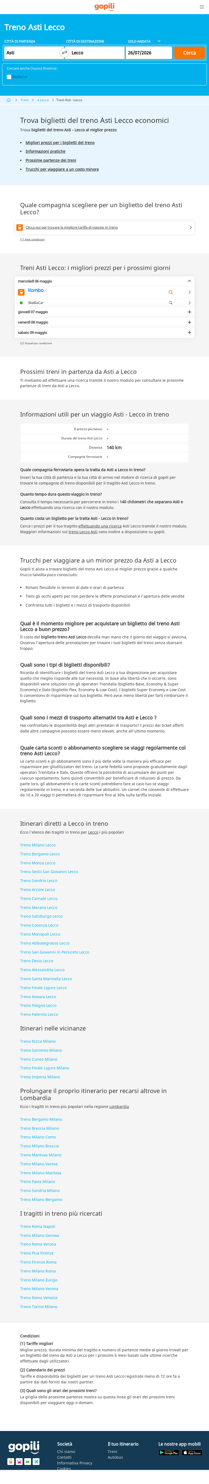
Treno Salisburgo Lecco (41, 916)
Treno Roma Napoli (37, 1226)
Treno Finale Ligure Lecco (43, 987)
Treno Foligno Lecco (38, 1005)
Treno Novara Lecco (38, 996)
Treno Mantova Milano (40, 1154)
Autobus (115, 1457)
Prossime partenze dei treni (51, 160)
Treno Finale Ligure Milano (44, 1067)
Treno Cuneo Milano (38, 1059)
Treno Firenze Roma (38, 1262)
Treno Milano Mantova (40, 1172)
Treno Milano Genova (39, 1235)
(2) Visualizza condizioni (36, 343)
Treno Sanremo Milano (41, 1050)
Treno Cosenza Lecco (39, 925)
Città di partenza (19, 41)
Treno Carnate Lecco (38, 898)
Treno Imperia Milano (40, 1076)
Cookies (64, 1468)
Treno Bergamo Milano (41, 1119)
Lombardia (119, 1106)
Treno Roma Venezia (38, 1297)
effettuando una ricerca (100, 526)
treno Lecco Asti (83, 531)
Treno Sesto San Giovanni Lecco (49, 871)
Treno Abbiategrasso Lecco (44, 943)
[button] (202, 7)
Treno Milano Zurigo (38, 1280)
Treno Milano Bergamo (41, 1199)
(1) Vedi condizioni (32, 239)
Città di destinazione (85, 41)
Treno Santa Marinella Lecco (46, 978)
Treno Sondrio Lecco (38, 880)
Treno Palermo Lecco (39, 1014)
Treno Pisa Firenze (37, 1253)
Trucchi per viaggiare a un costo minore (62, 169)
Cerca (189, 52)
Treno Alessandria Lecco (42, 969)
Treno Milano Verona (39, 1288)
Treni (25, 100)
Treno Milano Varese (39, 1163)
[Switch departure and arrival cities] (64, 53)
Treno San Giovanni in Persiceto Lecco (54, 952)
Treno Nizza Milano (38, 1041)
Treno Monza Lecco (37, 862)
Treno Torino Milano (38, 1306)
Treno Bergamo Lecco (40, 853)
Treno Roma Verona (38, 1244)
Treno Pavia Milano (37, 1181)
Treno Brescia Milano (39, 1128)
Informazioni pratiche (45, 151)
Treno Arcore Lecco (37, 889)
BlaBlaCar (17, 77)
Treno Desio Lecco (36, 960)
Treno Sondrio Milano (40, 1190)
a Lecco (43, 100)
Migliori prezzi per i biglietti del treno (60, 142)
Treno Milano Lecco (38, 844)
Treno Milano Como (38, 1137)
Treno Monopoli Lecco (40, 934)
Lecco (93, 832)
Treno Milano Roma (38, 1271)
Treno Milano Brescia (39, 1145)
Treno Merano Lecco (38, 907)
